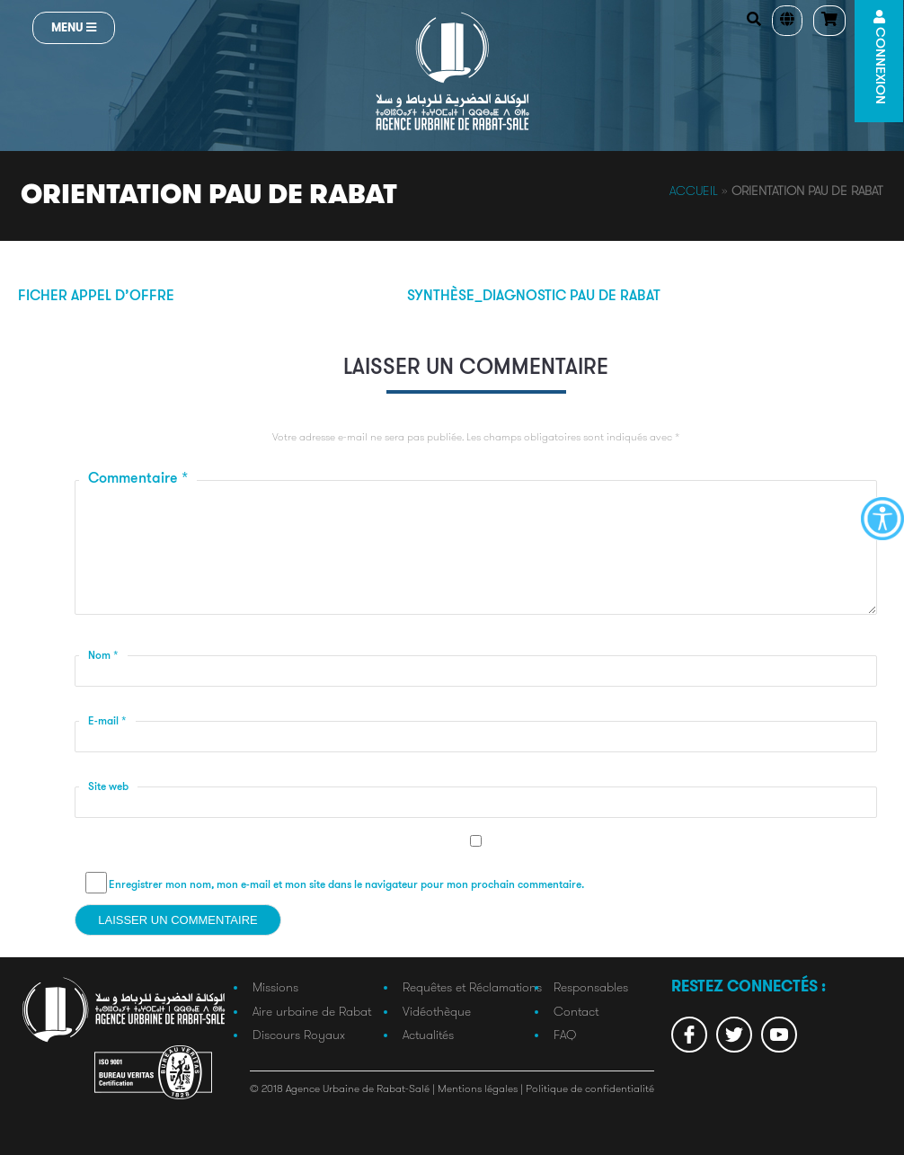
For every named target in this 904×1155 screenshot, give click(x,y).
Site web (108, 787)
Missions (275, 987)
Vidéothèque (437, 1011)
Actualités (428, 1035)
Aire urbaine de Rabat (312, 1011)
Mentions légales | (482, 1088)
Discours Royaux (299, 1035)
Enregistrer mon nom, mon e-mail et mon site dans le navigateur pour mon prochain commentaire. (346, 885)
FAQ (565, 1035)
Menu (73, 27)
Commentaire (138, 479)
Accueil (693, 191)
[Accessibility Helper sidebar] (882, 518)
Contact (576, 1011)
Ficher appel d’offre (96, 296)
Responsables (591, 987)
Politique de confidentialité (590, 1088)
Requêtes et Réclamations (472, 987)
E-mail (107, 721)
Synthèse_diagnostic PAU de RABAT (533, 296)
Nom (103, 656)
